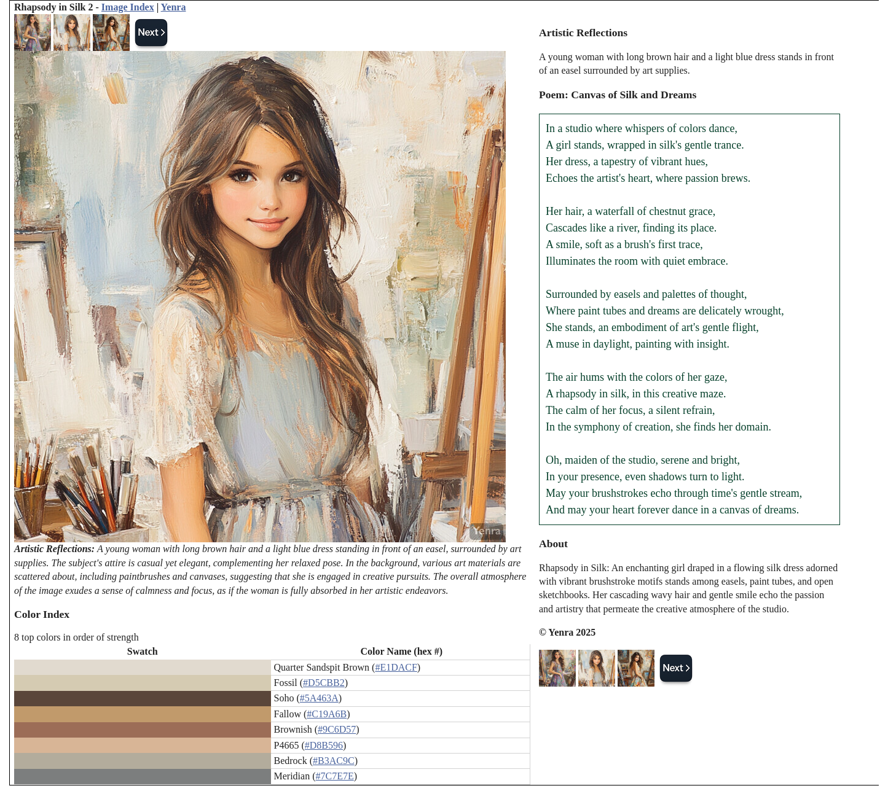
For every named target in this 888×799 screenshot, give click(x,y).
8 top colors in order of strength (76, 637)
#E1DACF (396, 667)
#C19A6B (327, 714)
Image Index (127, 7)
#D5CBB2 (324, 682)
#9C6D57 (337, 729)
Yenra (173, 7)
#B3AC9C (334, 760)
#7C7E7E (335, 776)
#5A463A (319, 698)
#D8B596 (324, 745)
